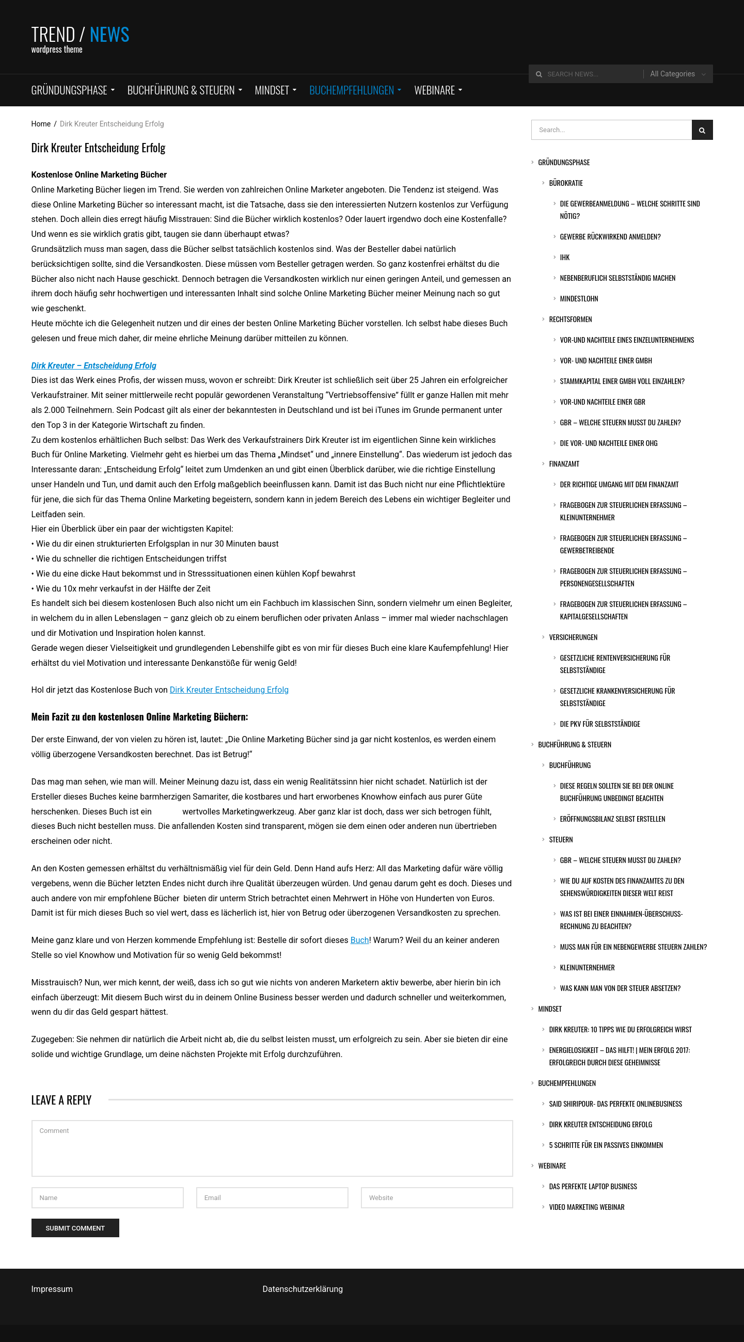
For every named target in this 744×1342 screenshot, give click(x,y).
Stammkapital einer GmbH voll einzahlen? (622, 380)
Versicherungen (573, 636)
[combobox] (678, 74)
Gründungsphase (564, 161)
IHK (564, 256)
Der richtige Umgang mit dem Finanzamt (619, 483)
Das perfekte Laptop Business (593, 1185)
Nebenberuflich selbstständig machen (618, 277)
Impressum (52, 1289)
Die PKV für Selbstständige (600, 723)
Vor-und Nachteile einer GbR (602, 401)
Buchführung (570, 764)
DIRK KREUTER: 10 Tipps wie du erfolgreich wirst (620, 1029)
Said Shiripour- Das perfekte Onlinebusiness (616, 1103)
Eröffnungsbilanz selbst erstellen (613, 818)
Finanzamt (564, 463)
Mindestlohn (579, 298)
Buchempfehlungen (567, 1082)
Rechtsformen (570, 318)
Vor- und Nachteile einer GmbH (606, 360)
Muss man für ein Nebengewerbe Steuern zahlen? (633, 946)
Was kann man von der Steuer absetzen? (620, 987)
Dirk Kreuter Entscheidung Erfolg (229, 690)
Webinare (552, 1165)
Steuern (561, 839)
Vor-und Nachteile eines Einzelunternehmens (627, 339)
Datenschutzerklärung (303, 1289)
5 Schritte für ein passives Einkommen (606, 1144)
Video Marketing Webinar (587, 1206)
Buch (360, 940)
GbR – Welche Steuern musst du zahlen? (620, 422)
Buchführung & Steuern (574, 744)
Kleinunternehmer (587, 967)
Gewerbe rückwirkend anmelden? (610, 236)
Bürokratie (566, 182)
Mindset (550, 1008)
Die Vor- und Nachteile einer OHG (609, 442)
